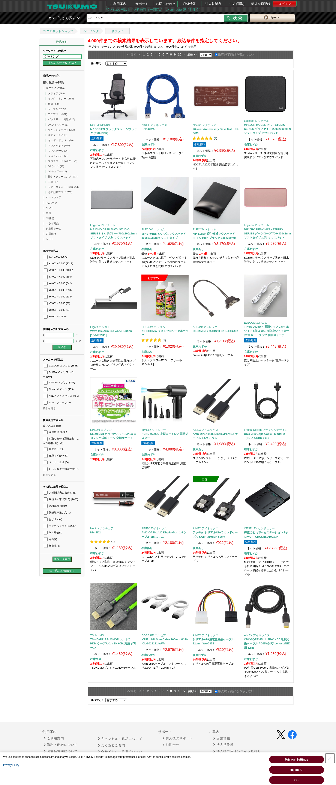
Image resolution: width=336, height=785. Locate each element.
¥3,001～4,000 (58, 276)
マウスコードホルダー (62, 161)
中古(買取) (237, 4)
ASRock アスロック (205, 327)
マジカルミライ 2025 (60, 526)
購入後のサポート (177, 738)
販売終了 (54, 449)
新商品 (52, 546)
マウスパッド (59, 145)
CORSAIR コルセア (153, 635)
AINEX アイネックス (61, 396)
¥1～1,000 (56, 256)
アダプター (57, 114)
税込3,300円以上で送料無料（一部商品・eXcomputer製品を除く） (154, 9)
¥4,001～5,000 (58, 283)
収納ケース (57, 135)
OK (296, 780)
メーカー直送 (56, 462)
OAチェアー (57, 171)
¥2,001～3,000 (58, 270)
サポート (141, 4)
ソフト (50, 208)
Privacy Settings (296, 759)
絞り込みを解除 (53, 82)
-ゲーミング (91, 31)
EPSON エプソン (59, 382)
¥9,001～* (55, 316)
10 (179, 54)
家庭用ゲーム (54, 228)
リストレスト (58, 156)
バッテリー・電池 (61, 119)
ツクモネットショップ (58, 31)
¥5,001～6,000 (58, 290)
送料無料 (55, 506)
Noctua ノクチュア (204, 125)
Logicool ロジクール (256, 120)
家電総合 (51, 234)
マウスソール (58, 150)
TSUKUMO (97, 635)
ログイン (284, 4)
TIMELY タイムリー (153, 429)
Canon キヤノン (59, 389)
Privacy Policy (11, 765)
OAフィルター (58, 124)
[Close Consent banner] (330, 758)
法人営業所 (213, 4)
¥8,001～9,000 (57, 310)
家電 (49, 213)
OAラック (56, 166)
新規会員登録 (260, 4)
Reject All (296, 769)
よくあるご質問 (111, 745)
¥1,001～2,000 (58, 263)
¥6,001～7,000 (58, 296)
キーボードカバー (61, 140)
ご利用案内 (118, 4)
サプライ (117, 31)
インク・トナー (61, 98)
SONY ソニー (57, 402)
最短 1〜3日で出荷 (61, 499)
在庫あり (55, 432)
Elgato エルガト (100, 327)
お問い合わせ (165, 4)
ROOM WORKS (100, 125)
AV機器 (50, 218)
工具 (53, 182)
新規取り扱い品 (57, 512)
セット (50, 239)
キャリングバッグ (61, 130)
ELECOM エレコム (61, 365)
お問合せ (170, 744)
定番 (50, 539)
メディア (56, 93)
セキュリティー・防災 (63, 187)
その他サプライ (60, 192)
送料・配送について (61, 744)
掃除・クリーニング (63, 176)
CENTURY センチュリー (259, 528)
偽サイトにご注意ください (120, 751)
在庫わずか (56, 455)
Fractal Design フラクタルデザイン (266, 429)
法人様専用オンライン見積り (237, 751)
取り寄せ (53, 532)
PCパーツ (52, 202)
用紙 (54, 104)
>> (194, 54)
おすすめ (53, 519)
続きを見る (49, 408)
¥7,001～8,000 (57, 303)
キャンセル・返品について (120, 738)
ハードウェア (54, 197)
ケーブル (57, 109)
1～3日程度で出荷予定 (61, 469)
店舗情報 (189, 4)
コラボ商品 (52, 223)
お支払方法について (61, 751)
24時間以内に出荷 (60, 492)
